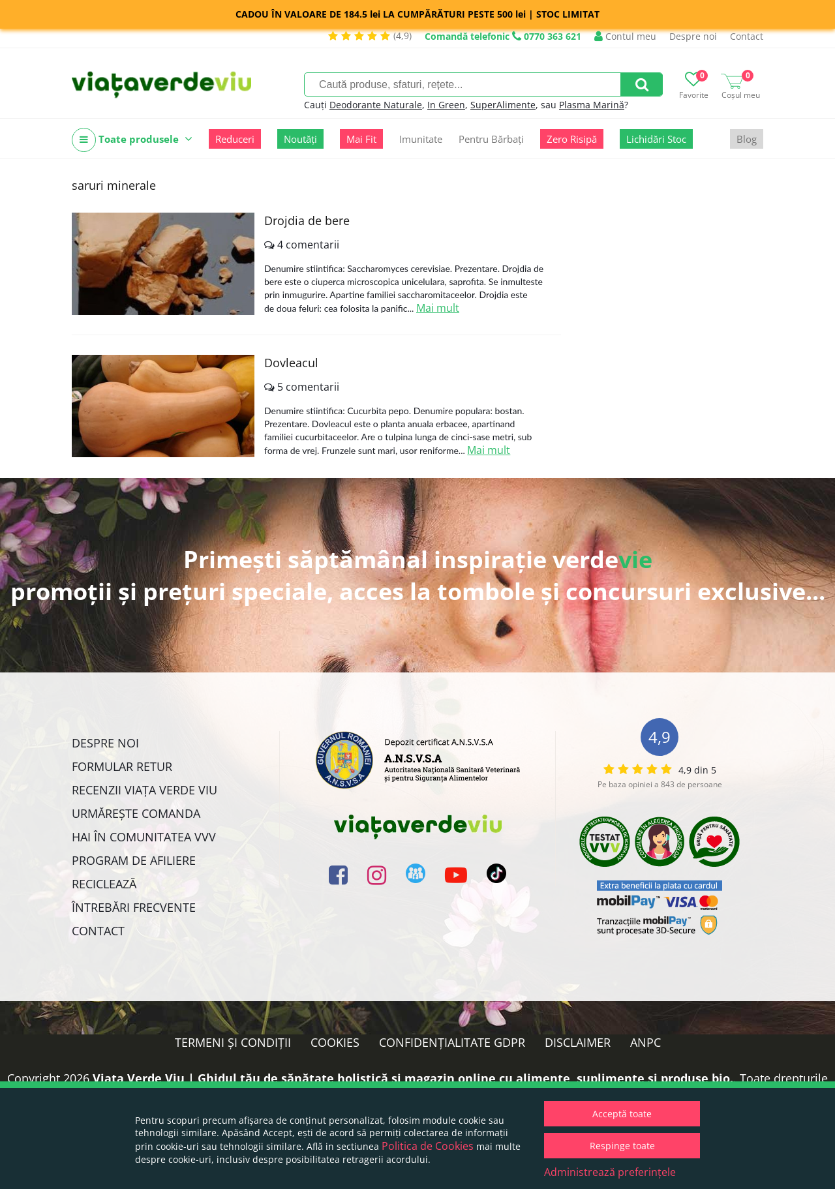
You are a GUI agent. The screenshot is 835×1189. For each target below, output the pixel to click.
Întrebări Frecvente (134, 907)
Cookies (335, 1042)
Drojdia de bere (307, 220)
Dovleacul (291, 362)
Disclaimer (578, 1042)
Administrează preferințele (610, 1172)
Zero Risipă (572, 138)
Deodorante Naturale (375, 104)
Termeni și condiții (233, 1042)
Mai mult (437, 308)
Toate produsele (132, 140)
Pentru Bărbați (491, 138)
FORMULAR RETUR (122, 766)
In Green (446, 104)
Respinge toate (622, 1145)
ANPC (645, 1042)
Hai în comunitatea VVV (144, 837)
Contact (746, 36)
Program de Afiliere (134, 860)
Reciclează (104, 884)
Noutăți (300, 138)
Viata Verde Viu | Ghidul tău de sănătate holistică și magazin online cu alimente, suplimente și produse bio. (413, 1078)
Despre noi (693, 36)
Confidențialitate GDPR (452, 1042)
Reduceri (234, 138)
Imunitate (420, 138)
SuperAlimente (503, 104)
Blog (746, 138)
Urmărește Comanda (136, 813)
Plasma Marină (591, 104)
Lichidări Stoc (656, 138)
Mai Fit (361, 138)
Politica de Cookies (428, 1146)
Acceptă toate (622, 1113)
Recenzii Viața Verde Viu (144, 790)
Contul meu (625, 36)
